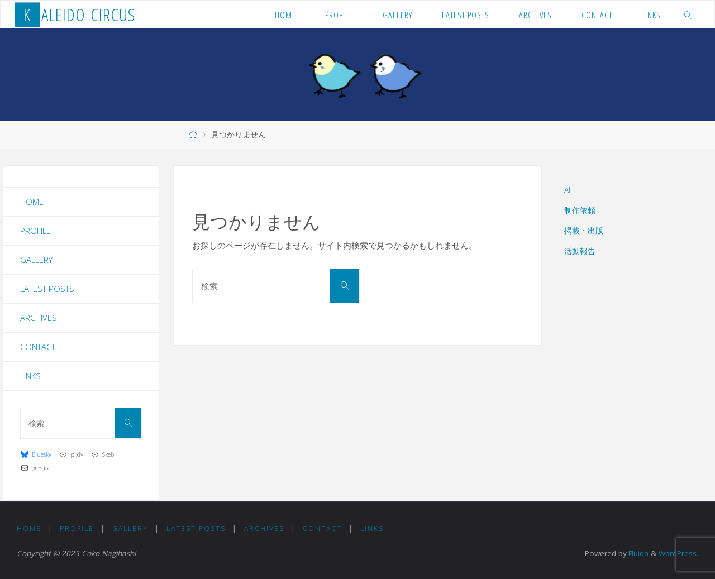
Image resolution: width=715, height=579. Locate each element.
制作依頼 (579, 210)
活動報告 (579, 251)
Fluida (636, 553)
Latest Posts (47, 288)
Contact (37, 346)
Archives (38, 317)
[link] (688, 14)
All (568, 190)
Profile (35, 230)
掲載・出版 (583, 231)
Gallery (36, 259)
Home (32, 201)
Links (30, 375)
